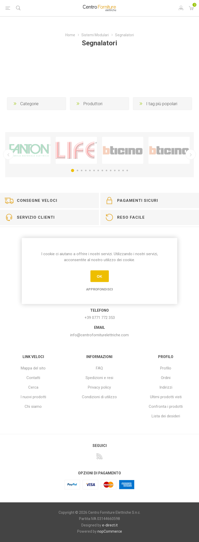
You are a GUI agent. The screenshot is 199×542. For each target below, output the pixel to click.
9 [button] (106, 170)
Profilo (165, 368)
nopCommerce (109, 531)
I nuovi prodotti (33, 397)
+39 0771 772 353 (99, 317)
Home (70, 35)
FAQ (99, 368)
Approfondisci (99, 289)
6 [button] (94, 170)
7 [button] (98, 170)
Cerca (33, 387)
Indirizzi (165, 387)
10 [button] (110, 170)
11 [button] (115, 170)
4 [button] (86, 170)
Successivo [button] (191, 154)
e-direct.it (110, 525)
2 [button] (77, 170)
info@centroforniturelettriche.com (99, 335)
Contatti (33, 377)
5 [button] (90, 170)
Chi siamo (33, 406)
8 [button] (102, 170)
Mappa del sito (33, 368)
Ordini (165, 377)
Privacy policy (99, 387)
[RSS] (99, 456)
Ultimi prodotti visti (166, 397)
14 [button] (127, 170)
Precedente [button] (8, 154)
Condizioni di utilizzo (99, 397)
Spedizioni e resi (99, 377)
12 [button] (119, 170)
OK (99, 276)
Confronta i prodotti (166, 406)
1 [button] (72, 170)
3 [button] (81, 170)
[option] (30, 150)
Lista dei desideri (166, 416)
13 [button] (123, 170)
